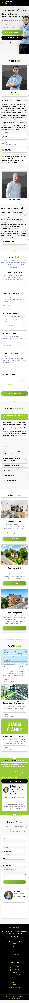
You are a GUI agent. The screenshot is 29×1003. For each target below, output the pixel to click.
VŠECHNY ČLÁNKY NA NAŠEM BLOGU (13, 737)
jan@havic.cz (18, 899)
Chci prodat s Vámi (12, 37)
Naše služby (12, 43)
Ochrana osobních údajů (14, 987)
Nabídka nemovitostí (12, 32)
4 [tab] (16, 813)
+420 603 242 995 (19, 897)
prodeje (14, 521)
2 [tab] (12, 813)
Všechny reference (14, 781)
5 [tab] (18, 813)
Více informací (15, 538)
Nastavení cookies (14, 990)
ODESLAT (14, 882)
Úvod (14, 946)
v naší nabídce (14, 568)
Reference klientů (14, 954)
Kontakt (14, 956)
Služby (14, 951)
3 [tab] (14, 813)
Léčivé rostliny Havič (13, 216)
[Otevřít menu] (26, 2)
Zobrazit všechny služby (14, 393)
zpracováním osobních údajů (19, 877)
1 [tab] (10, 813)
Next (28, 797)
